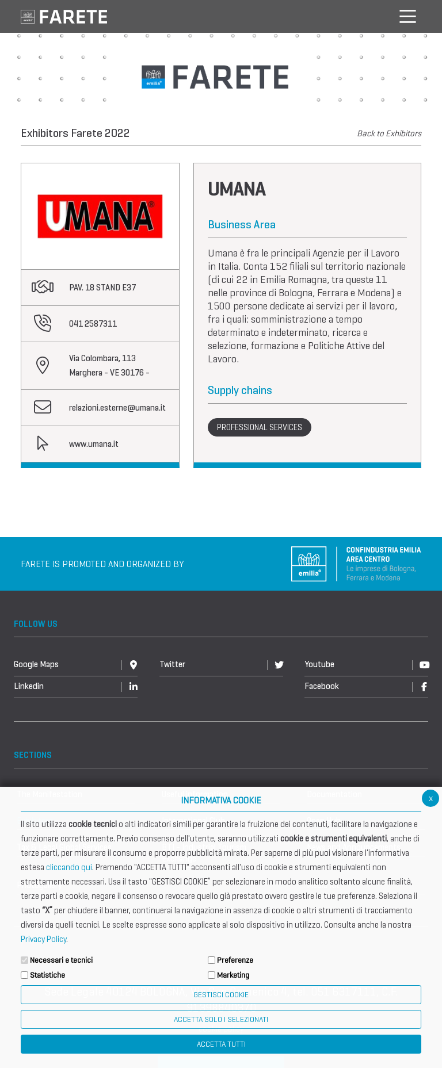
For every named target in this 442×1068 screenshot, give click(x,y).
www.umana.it (94, 444)
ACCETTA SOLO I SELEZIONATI (221, 1019)
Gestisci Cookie (221, 995)
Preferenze (235, 960)
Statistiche (47, 975)
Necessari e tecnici (61, 960)
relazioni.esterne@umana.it (117, 408)
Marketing (233, 975)
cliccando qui (69, 867)
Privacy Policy (43, 939)
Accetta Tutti (221, 1044)
